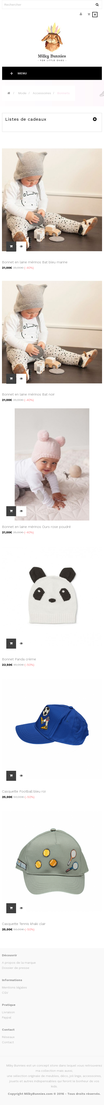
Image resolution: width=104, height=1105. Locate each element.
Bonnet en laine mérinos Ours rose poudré (36, 527)
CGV (5, 992)
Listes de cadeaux (25, 119)
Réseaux (8, 1037)
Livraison (8, 1012)
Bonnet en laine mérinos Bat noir (28, 394)
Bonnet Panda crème (19, 659)
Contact (8, 1042)
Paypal (6, 1017)
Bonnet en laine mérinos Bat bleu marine (35, 262)
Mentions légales (14, 987)
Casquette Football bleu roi (24, 791)
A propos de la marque (19, 962)
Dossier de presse (15, 968)
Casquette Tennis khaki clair (24, 924)
